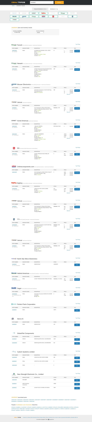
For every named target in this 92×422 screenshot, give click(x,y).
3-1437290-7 (24, 407)
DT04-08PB (60, 407)
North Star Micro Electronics (27, 259)
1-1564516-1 (72, 408)
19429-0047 (14, 50)
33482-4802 (22, 408)
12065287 (50, 407)
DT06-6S (41, 408)
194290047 (14, 107)
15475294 (27, 408)
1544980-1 (18, 407)
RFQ (77, 126)
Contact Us (25, 417)
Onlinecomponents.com (35, 167)
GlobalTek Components (26, 333)
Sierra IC (20, 319)
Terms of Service (49, 417)
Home (13, 5)
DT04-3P (29, 407)
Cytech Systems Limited (26, 352)
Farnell (29, 45)
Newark (29, 63)
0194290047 (14, 188)
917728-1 (71, 407)
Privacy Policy (42, 417)
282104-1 (18, 410)
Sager (27, 288)
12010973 (56, 408)
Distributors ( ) (54, 9)
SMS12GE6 (66, 407)
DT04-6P (37, 408)
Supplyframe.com (51, 419)
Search (59, 2)
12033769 (46, 408)
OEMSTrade (18, 417)
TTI (28, 219)
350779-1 (23, 410)
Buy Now (77, 69)
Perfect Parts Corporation (26, 304)
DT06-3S (32, 408)
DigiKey (29, 183)
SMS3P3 (34, 407)
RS (27, 148)
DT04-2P (13, 410)
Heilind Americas (33, 273)
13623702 (67, 408)
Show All (68, 94)
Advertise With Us (74, 417)
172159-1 (28, 410)
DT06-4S (76, 407)
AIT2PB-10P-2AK (15, 408)
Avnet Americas (27, 121)
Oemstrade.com (18, 2)
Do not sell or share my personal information (61, 417)
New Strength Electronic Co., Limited (30, 374)
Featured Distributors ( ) (40, 9)
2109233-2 (39, 407)
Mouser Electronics (33, 84)
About (29, 417)
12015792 (51, 408)
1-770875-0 (61, 408)
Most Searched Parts (35, 417)
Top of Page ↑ (78, 44)
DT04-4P (55, 407)
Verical (24, 102)
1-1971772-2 (44, 407)
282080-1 (33, 410)
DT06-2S (13, 407)
